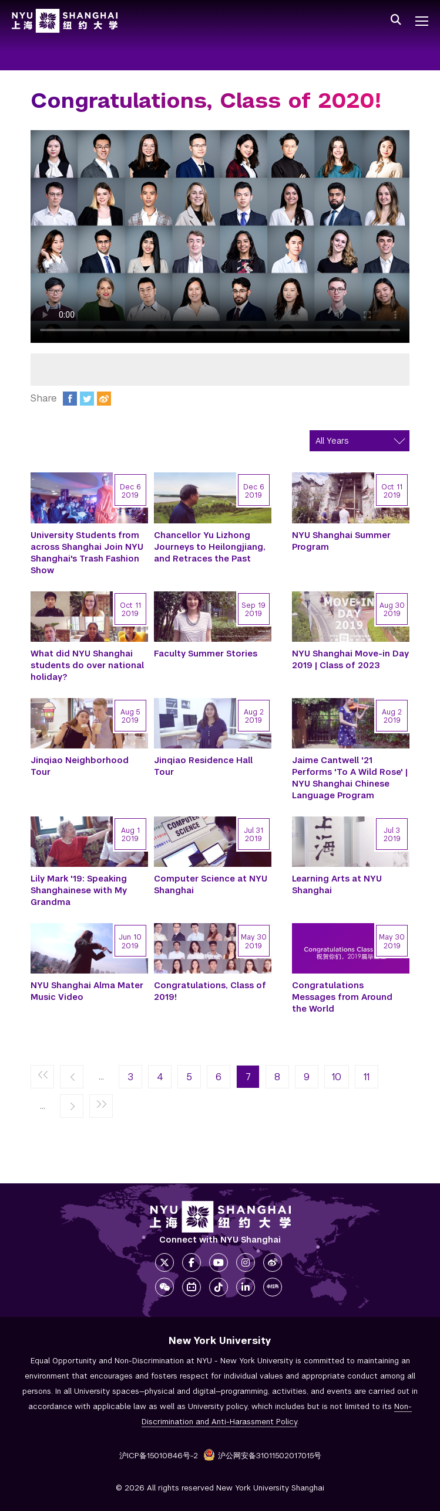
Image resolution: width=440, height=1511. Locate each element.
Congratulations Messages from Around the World (342, 997)
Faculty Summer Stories (205, 653)
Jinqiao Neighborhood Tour (80, 766)
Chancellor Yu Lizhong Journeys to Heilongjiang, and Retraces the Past (210, 547)
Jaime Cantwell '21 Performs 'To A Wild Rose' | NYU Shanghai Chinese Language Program (350, 778)
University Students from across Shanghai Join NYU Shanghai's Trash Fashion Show (87, 553)
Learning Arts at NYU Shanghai (337, 884)
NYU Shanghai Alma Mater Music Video (87, 991)
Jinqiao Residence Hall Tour (203, 766)
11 (367, 1077)
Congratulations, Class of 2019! (210, 991)
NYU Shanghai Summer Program (341, 541)
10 (336, 1077)
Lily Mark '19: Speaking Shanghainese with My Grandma (79, 890)
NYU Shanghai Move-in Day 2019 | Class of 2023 (350, 659)
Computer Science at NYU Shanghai (210, 884)
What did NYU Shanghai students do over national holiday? (87, 665)
